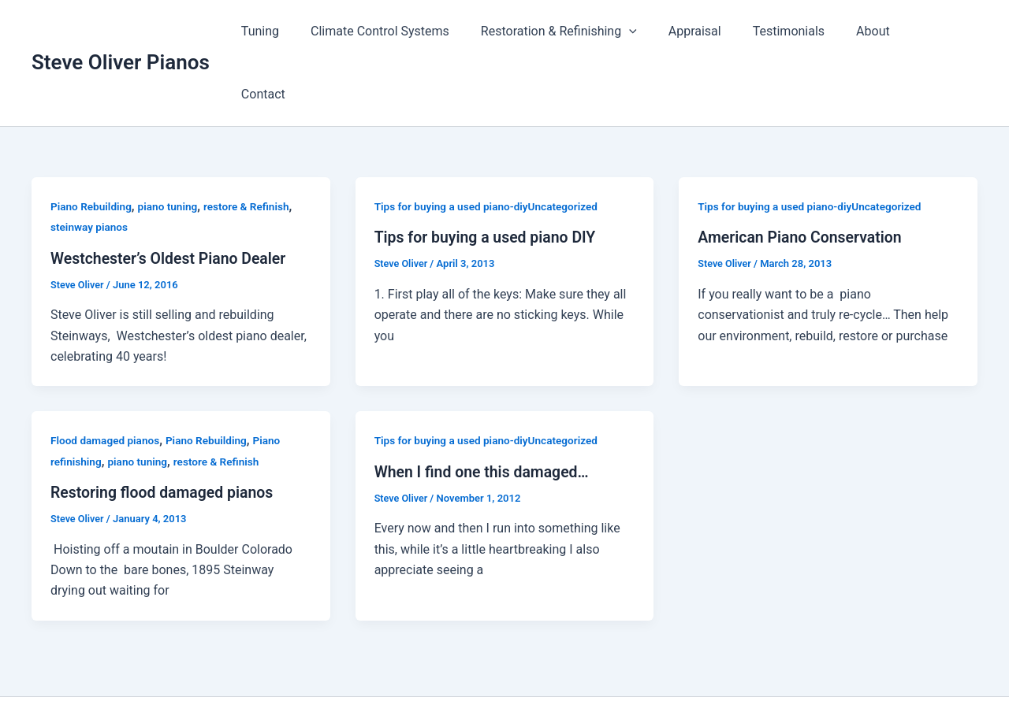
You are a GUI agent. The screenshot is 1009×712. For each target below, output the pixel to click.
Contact (943, 31)
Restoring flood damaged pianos (165, 429)
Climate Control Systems (410, 31)
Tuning (297, 31)
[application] (654, 31)
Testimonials (800, 31)
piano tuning (171, 143)
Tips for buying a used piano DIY (488, 174)
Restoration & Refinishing (583, 31)
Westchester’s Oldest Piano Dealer (171, 195)
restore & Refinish (252, 143)
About (878, 31)
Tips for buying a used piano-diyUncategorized (489, 143)
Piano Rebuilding (92, 143)
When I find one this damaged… (484, 408)
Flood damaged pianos (106, 377)
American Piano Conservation (802, 174)
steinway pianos (90, 164)
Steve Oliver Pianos (121, 31)
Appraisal (713, 31)
